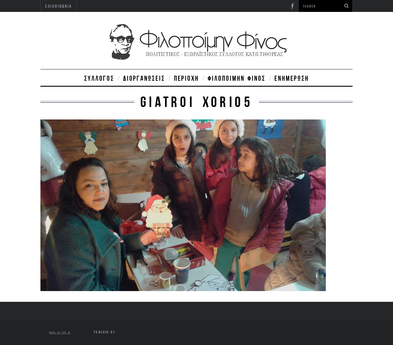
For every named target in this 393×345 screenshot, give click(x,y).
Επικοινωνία (58, 6)
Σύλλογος (99, 78)
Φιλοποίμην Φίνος (236, 78)
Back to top (60, 332)
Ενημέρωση (291, 78)
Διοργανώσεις (144, 78)
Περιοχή (186, 78)
